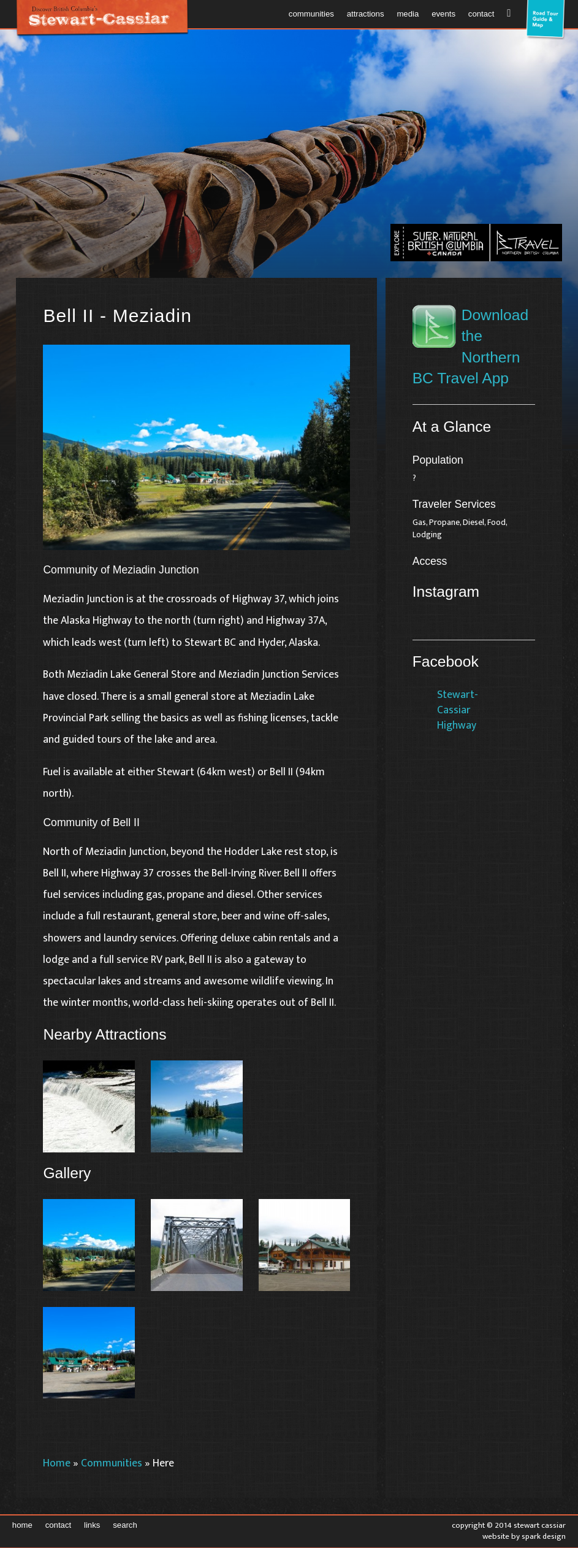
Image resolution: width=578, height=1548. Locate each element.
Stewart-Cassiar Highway (457, 710)
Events (443, 13)
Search (125, 1525)
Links (92, 1525)
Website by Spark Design (524, 1536)
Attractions (365, 13)
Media (408, 13)
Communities (311, 13)
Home (56, 1463)
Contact (481, 13)
